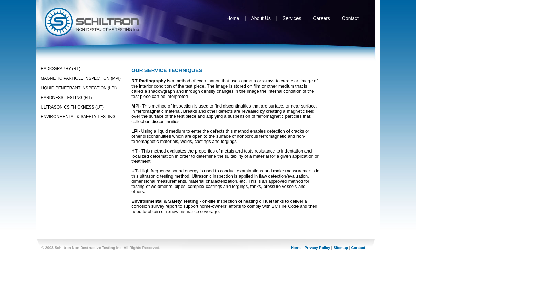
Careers (321, 18)
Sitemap (340, 248)
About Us (261, 18)
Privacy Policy (317, 248)
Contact (350, 18)
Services (292, 18)
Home (232, 18)
